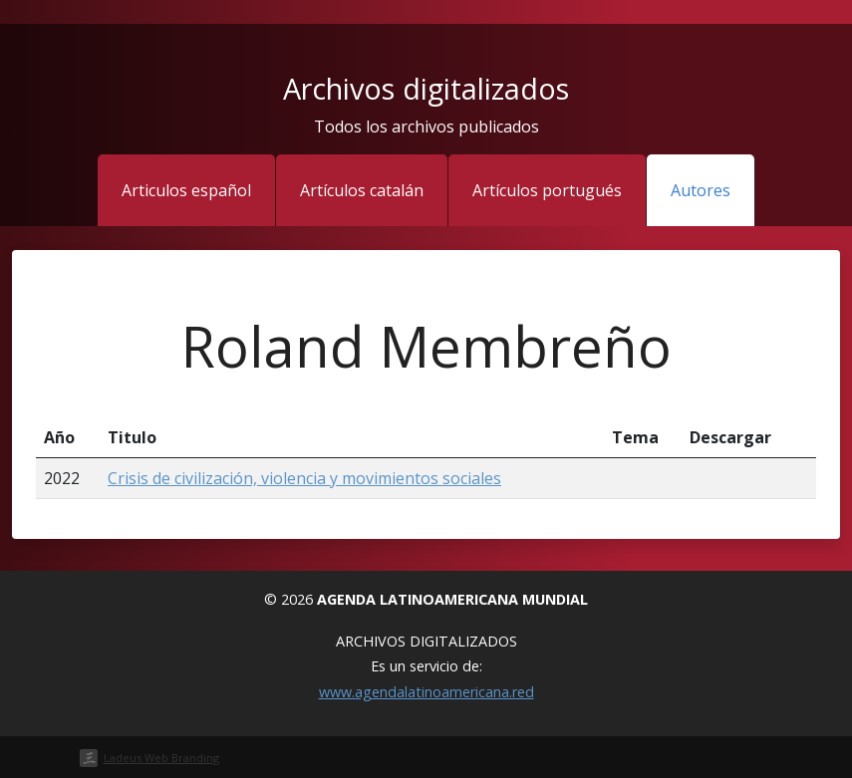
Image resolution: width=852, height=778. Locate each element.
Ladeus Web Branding (161, 757)
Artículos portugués (547, 190)
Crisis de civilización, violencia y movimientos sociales (304, 478)
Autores (700, 190)
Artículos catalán (362, 190)
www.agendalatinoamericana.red (426, 691)
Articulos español (186, 190)
